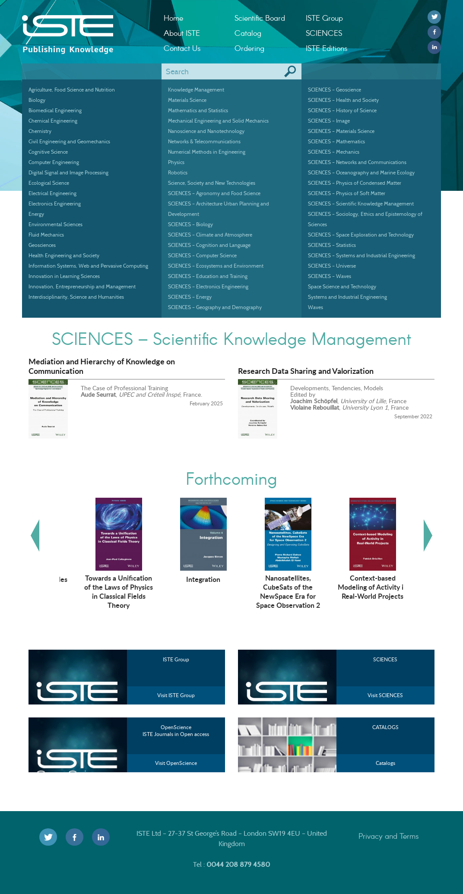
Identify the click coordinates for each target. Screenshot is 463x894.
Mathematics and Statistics (198, 110)
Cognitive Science (48, 151)
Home (173, 17)
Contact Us (182, 48)
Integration (271, 579)
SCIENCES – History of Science (342, 110)
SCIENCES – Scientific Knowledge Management (361, 203)
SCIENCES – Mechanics (333, 151)
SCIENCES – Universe (332, 265)
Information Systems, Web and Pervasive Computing (88, 265)
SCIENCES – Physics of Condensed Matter (354, 183)
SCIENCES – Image (329, 120)
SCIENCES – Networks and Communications (357, 162)
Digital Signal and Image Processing (68, 172)
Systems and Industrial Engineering (347, 297)
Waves (315, 307)
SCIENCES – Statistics (332, 245)
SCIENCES (324, 33)
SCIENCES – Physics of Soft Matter (346, 193)
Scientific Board (260, 17)
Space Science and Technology (342, 286)
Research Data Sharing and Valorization (306, 371)
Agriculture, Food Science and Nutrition (72, 89)
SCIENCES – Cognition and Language (209, 245)
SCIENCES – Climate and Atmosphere (210, 234)
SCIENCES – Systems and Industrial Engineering (361, 255)
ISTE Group (324, 17)
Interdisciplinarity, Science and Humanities (76, 297)
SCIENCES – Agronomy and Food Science (214, 193)
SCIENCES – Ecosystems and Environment (215, 265)
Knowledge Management (196, 89)
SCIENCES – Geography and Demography (215, 307)
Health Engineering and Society (64, 255)
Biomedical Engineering (55, 110)
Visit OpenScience (176, 763)
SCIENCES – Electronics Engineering (208, 286)
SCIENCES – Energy (190, 297)
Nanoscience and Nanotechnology (206, 131)
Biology (37, 100)
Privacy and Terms (388, 835)
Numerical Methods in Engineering (206, 151)
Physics (176, 162)
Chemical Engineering (53, 120)
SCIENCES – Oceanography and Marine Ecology (361, 172)
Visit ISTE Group (176, 695)
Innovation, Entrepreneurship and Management (82, 286)
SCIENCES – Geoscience (334, 89)
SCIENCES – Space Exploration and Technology (361, 234)
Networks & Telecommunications (204, 141)
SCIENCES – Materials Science (341, 131)
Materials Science (187, 100)
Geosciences (42, 245)
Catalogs (385, 763)
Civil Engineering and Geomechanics (69, 141)
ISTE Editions (327, 48)
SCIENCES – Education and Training (207, 276)
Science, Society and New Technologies (211, 183)
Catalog (248, 33)
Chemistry (40, 131)
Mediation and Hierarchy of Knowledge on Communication (102, 366)
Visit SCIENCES (385, 695)
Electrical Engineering (52, 193)
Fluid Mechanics (46, 234)
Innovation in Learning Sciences (64, 276)
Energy (36, 214)
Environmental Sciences (55, 224)
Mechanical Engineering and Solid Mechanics (218, 120)
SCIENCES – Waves (329, 276)
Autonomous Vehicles (102, 579)
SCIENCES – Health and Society (343, 100)
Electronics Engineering (55, 203)
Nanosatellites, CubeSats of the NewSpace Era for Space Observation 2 (356, 591)
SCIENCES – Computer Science (202, 255)
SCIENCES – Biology (190, 224)
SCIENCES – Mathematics (336, 141)
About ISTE (182, 33)
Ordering (249, 48)
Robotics (177, 172)
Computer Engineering (54, 162)
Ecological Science (49, 183)
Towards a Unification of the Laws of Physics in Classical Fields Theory (186, 591)
